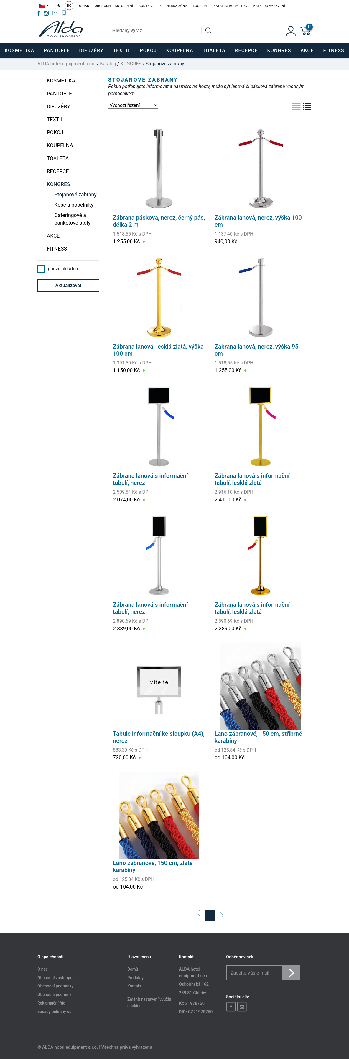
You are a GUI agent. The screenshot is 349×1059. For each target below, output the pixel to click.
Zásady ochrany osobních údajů (66, 1012)
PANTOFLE (57, 50)
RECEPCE (58, 171)
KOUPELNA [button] (179, 50)
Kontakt (146, 6)
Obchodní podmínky (55, 986)
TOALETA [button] (214, 50)
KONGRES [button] (279, 50)
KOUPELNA (60, 145)
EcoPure (200, 6)
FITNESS (57, 249)
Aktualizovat (68, 285)
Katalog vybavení (269, 6)
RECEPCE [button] (246, 50)
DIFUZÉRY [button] (91, 50)
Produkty (135, 977)
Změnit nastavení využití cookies (149, 1002)
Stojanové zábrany (76, 195)
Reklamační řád (51, 1003)
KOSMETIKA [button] (19, 50)
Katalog (108, 64)
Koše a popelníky (74, 205)
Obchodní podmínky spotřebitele (66, 994)
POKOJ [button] (148, 50)
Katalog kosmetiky (230, 6)
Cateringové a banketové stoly (72, 219)
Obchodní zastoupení (114, 6)
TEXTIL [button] (121, 50)
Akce (307, 50)
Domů (132, 969)
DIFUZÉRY (58, 107)
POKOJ (55, 132)
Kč (69, 5)
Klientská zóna (173, 6)
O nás (84, 6)
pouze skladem (58, 268)
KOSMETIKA (61, 81)
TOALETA (58, 158)
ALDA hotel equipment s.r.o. (66, 64)
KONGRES (130, 64)
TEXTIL (55, 119)
